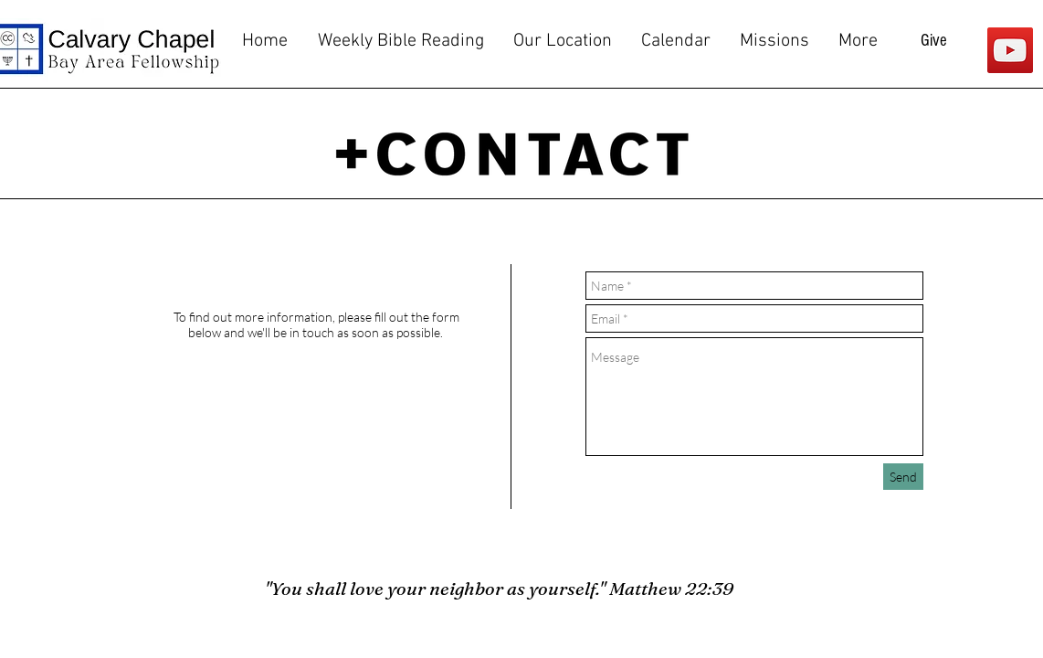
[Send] (903, 476)
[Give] (934, 41)
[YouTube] (1010, 50)
